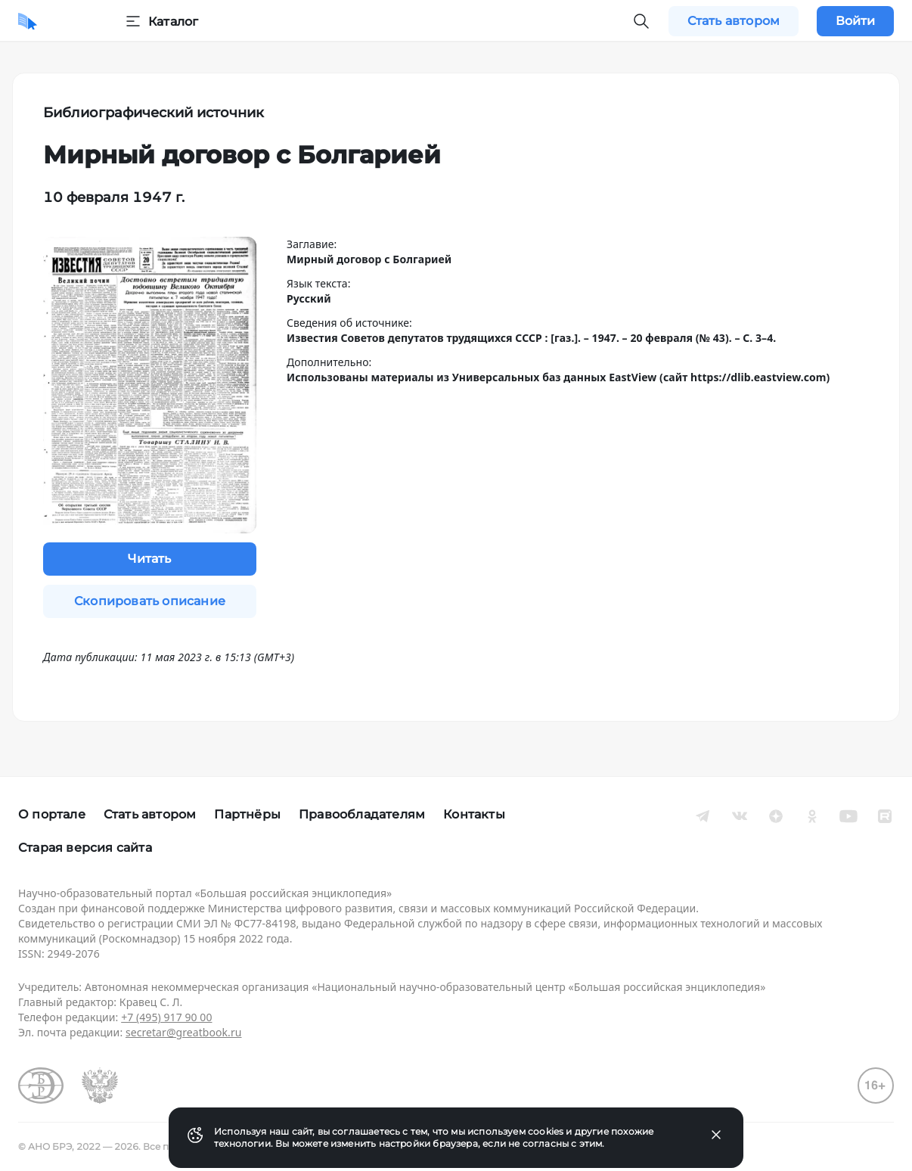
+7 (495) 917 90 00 (166, 1017)
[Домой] (27, 21)
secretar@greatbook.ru (184, 1032)
